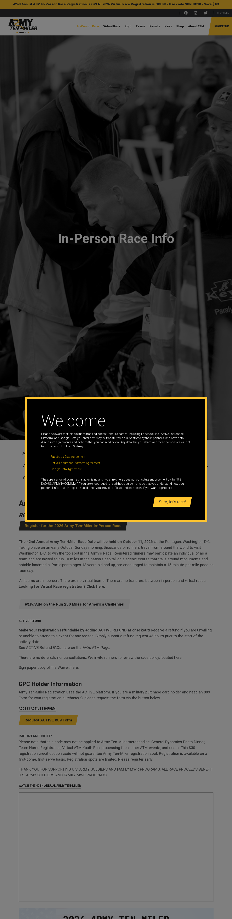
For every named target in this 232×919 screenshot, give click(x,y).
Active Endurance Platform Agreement (75, 463)
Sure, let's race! (172, 502)
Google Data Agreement (66, 469)
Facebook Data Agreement (68, 456)
